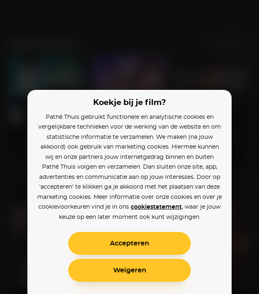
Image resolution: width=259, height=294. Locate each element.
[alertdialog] (129, 147)
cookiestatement (156, 207)
